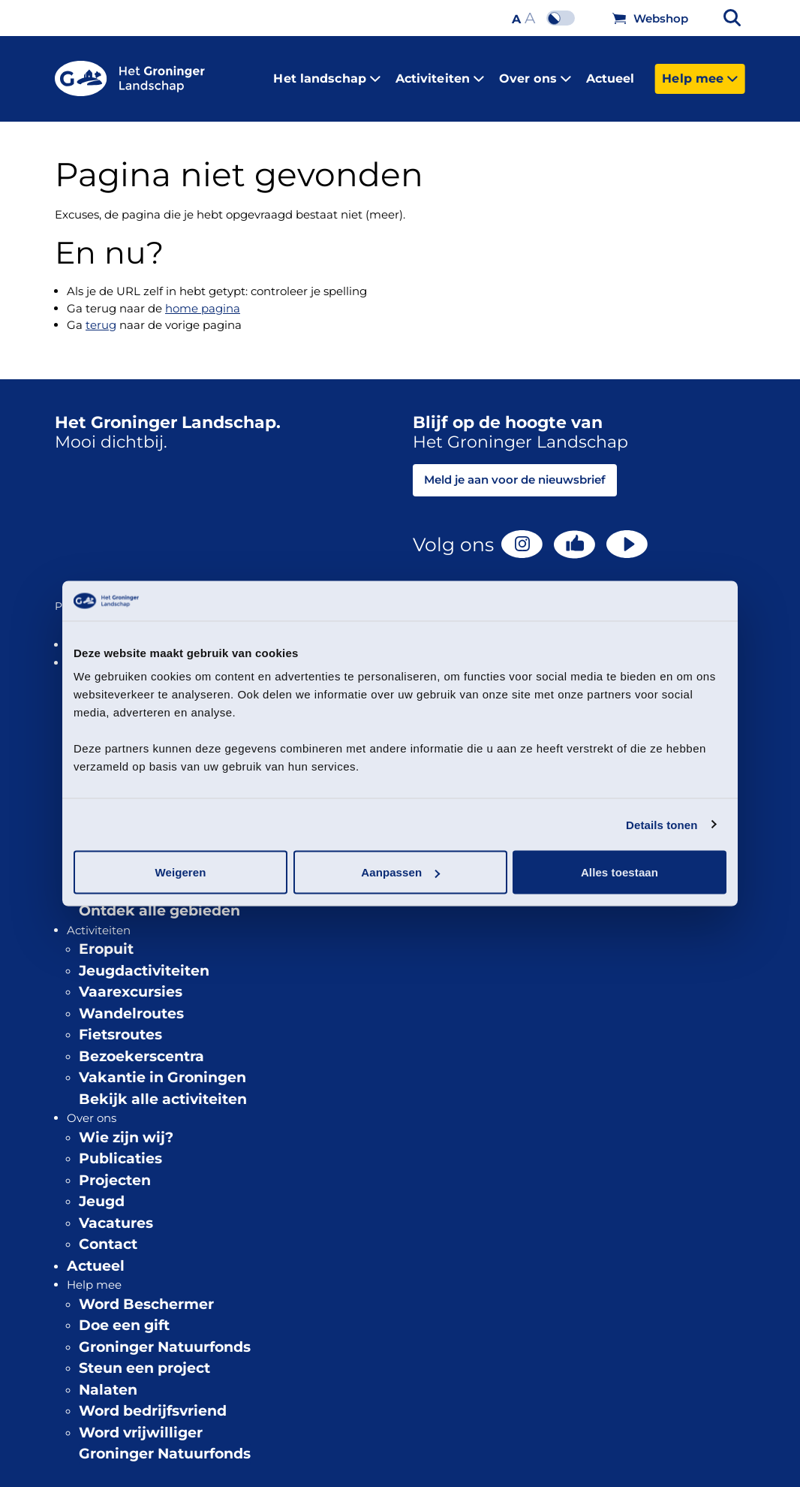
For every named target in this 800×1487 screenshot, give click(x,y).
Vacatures (116, 1211)
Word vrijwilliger (141, 1420)
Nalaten (108, 1377)
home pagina (202, 296)
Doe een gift (124, 1314)
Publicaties (120, 1147)
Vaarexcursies (130, 980)
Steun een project (144, 1356)
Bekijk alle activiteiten (163, 1087)
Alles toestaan (619, 872)
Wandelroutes (131, 1001)
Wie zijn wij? (126, 1125)
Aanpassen (400, 872)
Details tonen (661, 824)
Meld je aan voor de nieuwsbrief (515, 468)
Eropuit (106, 937)
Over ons (535, 72)
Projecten (115, 1168)
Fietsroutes (120, 1023)
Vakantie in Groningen (162, 1066)
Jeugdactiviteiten (144, 958)
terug (101, 313)
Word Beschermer (146, 1292)
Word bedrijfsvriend (153, 1399)
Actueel (610, 72)
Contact (108, 1232)
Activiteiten (439, 72)
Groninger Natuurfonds (165, 1335)
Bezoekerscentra (141, 1044)
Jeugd (102, 1190)
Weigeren (180, 872)
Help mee (700, 72)
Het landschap (326, 72)
